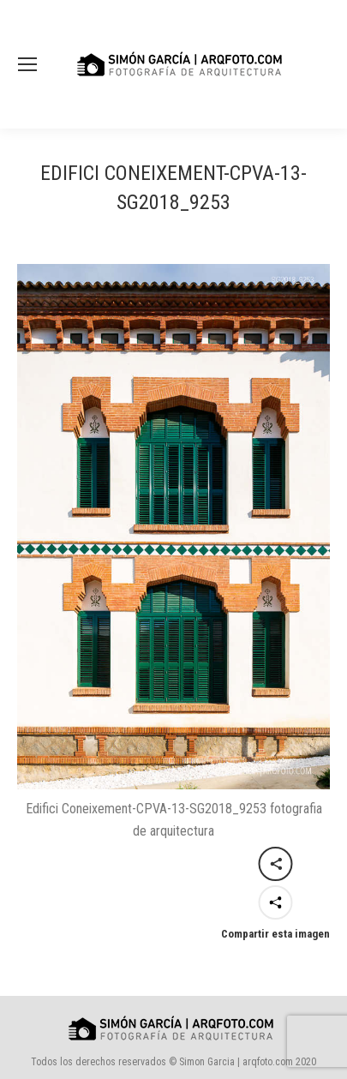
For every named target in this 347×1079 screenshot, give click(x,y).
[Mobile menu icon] (27, 64)
